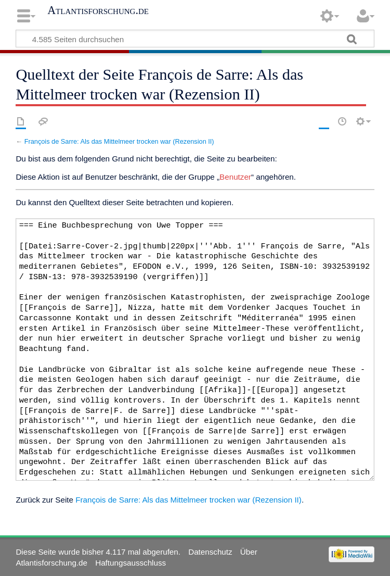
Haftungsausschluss (130, 562)
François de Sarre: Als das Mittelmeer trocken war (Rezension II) (119, 141)
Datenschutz (210, 551)
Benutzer (235, 176)
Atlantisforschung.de (98, 10)
